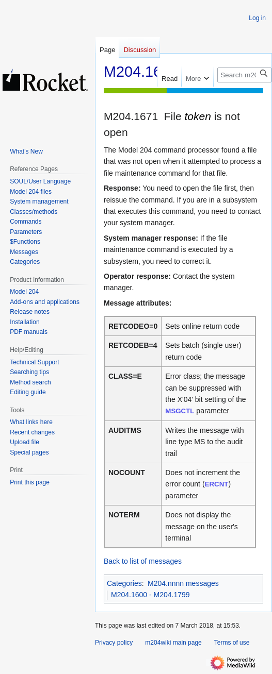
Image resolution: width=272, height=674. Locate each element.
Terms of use (232, 642)
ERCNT (217, 484)
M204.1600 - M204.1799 (150, 595)
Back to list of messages (143, 561)
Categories (124, 583)
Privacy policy (114, 642)
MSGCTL (179, 411)
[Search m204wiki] (244, 75)
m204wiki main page (173, 642)
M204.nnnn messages (183, 583)
